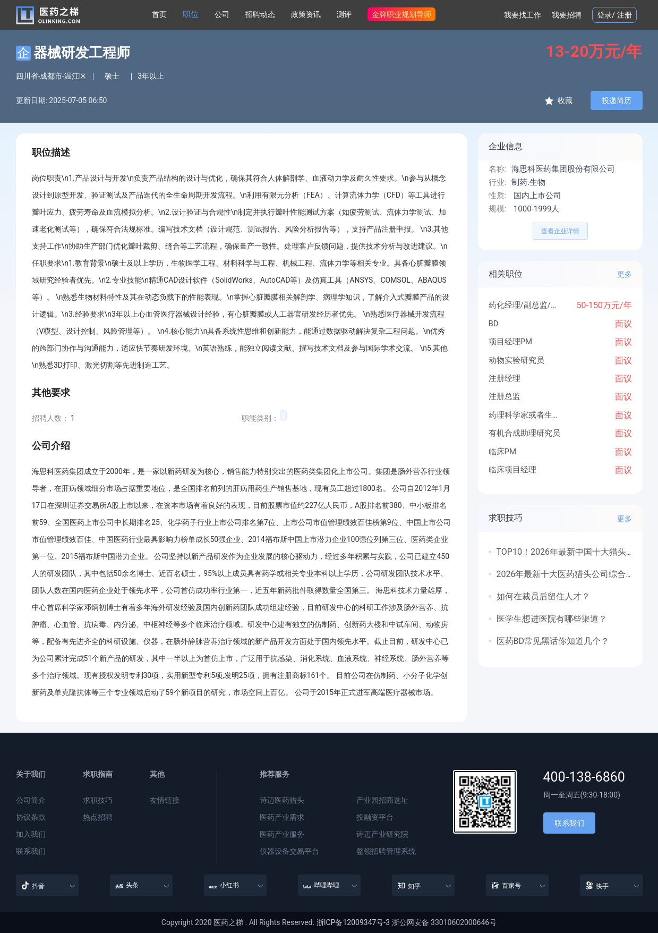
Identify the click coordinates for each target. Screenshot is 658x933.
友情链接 (165, 800)
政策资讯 (306, 14)
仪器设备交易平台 (289, 851)
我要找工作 (522, 15)
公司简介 (31, 800)
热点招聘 (98, 817)
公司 (222, 14)
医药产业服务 (282, 834)
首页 (159, 14)
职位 (191, 14)
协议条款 (31, 817)
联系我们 (31, 851)
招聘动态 (260, 14)
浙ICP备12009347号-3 (353, 922)
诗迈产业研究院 (382, 834)
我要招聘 (567, 15)
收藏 (557, 101)
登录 (604, 15)
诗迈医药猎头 (282, 800)
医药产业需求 (282, 817)
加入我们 (31, 834)
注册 (624, 15)
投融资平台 (375, 817)
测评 (344, 14)
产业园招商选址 (382, 800)
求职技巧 (98, 800)
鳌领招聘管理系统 (386, 851)
